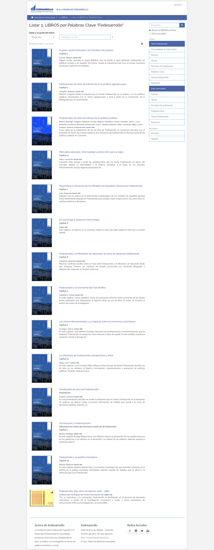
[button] (178, 4)
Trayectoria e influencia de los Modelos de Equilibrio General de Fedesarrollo (100, 185)
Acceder (155, 133)
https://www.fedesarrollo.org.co (95, 538)
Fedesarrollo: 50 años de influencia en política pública (88, 118)
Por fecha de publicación (162, 66)
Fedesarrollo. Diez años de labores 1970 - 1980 (84, 491)
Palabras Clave (157, 72)
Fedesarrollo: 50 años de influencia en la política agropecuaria (92, 84)
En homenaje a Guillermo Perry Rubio (79, 219)
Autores (154, 55)
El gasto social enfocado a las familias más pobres (86, 50)
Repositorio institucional (44, 17)
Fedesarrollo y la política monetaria (78, 457)
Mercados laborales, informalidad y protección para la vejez (91, 152)
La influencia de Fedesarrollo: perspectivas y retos (86, 355)
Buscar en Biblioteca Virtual (162, 30)
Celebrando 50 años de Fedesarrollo (79, 389)
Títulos (154, 60)
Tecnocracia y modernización (75, 423)
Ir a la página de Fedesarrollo (72, 9)
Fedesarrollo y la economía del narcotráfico (82, 287)
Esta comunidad (157, 34)
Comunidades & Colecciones (164, 49)
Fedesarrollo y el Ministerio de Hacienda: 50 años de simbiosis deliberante (99, 253)
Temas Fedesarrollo (160, 77)
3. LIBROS (63, 17)
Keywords (155, 83)
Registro (154, 139)
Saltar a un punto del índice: (42, 33)
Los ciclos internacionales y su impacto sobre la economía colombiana (97, 321)
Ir (112, 37)
